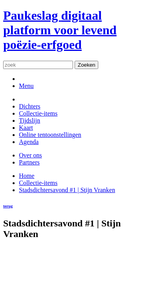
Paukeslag (59, 30)
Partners (29, 162)
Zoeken (86, 65)
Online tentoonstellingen (50, 134)
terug (8, 206)
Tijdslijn (29, 120)
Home (26, 175)
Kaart (26, 127)
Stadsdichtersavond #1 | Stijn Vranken (67, 190)
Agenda (29, 141)
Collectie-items (38, 113)
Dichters (29, 106)
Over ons (30, 155)
